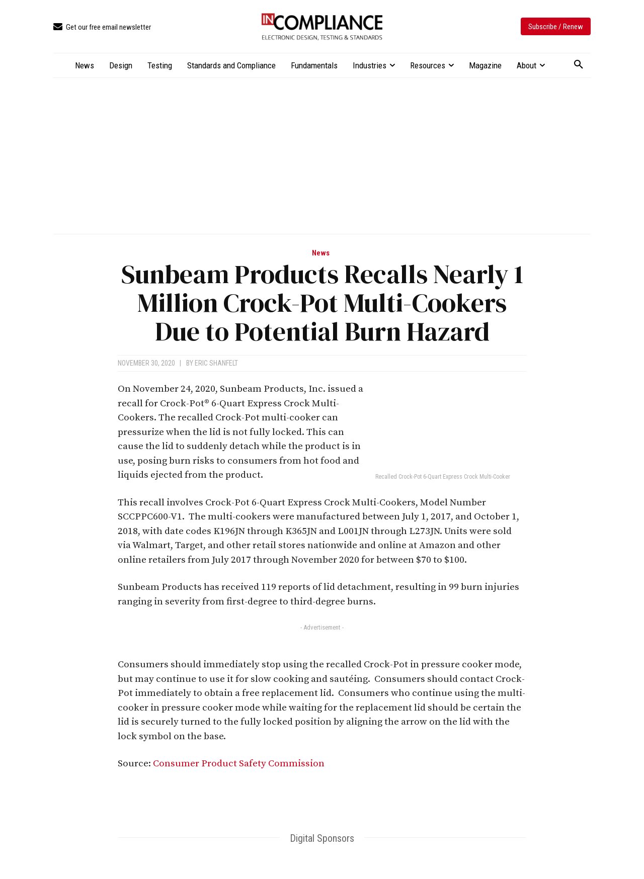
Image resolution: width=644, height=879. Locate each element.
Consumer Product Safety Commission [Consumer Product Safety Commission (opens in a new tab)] (239, 763)
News (321, 253)
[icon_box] (102, 27)
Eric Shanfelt (216, 363)
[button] (579, 65)
